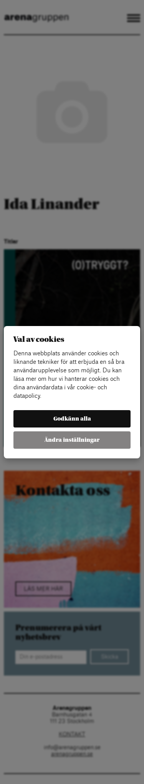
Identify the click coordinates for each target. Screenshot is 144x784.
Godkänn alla (72, 419)
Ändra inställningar (72, 440)
